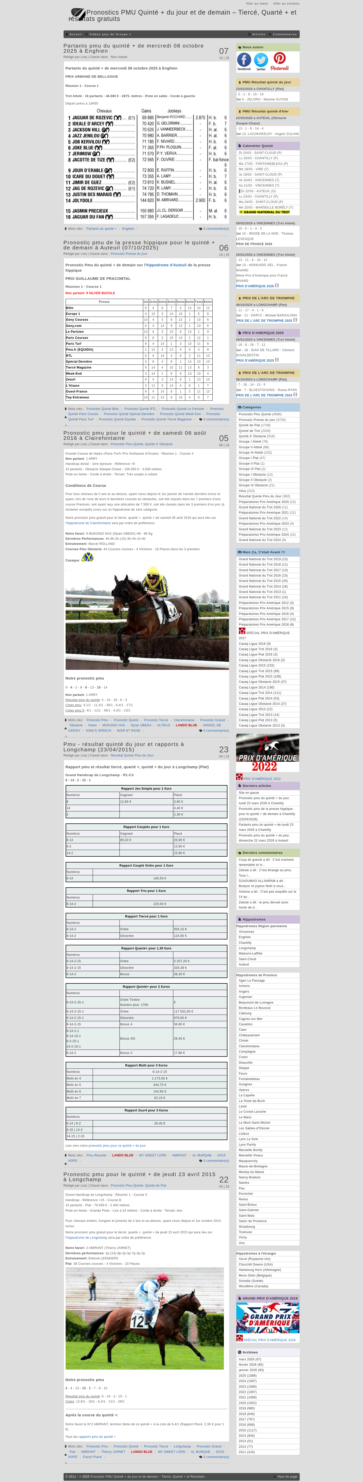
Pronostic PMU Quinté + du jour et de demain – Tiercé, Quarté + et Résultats (147, 1476)
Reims (243, 1199)
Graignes (245, 1084)
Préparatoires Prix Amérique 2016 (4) (266, 614)
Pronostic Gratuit (212, 720)
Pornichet (246, 1194)
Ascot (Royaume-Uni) (255, 1259)
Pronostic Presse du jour (129, 254)
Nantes (244, 1183)
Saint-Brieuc (248, 1205)
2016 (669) (247, 1425)
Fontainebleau (249, 1079)
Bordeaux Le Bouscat (255, 1008)
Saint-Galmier (249, 1210)
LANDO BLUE (186, 725)
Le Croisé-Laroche (252, 1111)
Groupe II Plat (249, 463)
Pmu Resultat (96, 1155)
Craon (243, 1057)
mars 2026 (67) (250, 1359)
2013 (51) (246, 1441)
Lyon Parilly (247, 1144)
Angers (244, 991)
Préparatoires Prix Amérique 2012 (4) (266, 603)
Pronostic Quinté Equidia (117, 419)
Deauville (246, 1062)
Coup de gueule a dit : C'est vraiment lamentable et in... (266, 862)
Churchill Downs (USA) (256, 1264)
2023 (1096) (248, 1386)
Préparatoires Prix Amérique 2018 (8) (266, 624)
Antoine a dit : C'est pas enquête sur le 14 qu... (268, 894)
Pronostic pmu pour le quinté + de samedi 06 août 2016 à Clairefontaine (135, 435)
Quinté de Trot (249, 431)
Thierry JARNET (113, 1452)
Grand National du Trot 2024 (260, 540)
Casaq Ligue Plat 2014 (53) (259, 698)
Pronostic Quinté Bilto (103, 409)
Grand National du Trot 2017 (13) (263, 570)
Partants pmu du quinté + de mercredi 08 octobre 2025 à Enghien (134, 48)
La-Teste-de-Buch (252, 1101)
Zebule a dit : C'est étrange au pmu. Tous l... (265, 872)
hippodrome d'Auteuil (166, 265)
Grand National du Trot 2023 (260, 529)
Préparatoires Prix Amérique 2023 (264, 523)
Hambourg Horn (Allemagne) (260, 1270)
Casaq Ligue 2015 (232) (257, 665)
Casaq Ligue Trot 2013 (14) (259, 715)
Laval (243, 1106)
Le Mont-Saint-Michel (254, 1122)
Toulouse (245, 1232)
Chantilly (245, 943)
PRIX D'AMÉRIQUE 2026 (255, 286)
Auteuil (244, 964)
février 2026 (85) (251, 1364)
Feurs (243, 1073)
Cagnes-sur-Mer (251, 1019)
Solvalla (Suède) (251, 1281)
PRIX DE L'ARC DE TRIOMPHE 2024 (264, 395)
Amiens (244, 986)
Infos (242, 491)
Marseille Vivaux (251, 1155)
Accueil (76, 34)
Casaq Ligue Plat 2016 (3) (258, 654)
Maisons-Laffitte (251, 953)
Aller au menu (257, 3)
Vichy (243, 1237)
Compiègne (247, 1051)
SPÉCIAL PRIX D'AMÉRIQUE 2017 (264, 635)
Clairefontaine (184, 720)
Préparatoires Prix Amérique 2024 (264, 534)
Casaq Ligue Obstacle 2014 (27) (263, 704)
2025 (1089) (248, 1375)
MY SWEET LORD (152, 1155)
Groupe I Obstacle (252, 474)
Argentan (245, 997)
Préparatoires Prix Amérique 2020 (264, 502)
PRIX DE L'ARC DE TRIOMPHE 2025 (264, 321)
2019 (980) (247, 1408)
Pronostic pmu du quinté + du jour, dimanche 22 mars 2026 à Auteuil (264, 838)
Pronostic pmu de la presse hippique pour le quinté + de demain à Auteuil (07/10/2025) (139, 244)
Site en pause (249, 793)
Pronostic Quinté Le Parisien (183, 409)
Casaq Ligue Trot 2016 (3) (258, 649)
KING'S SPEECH (98, 730)
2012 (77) (246, 1447)
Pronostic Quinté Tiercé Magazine (166, 419)
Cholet (244, 1040)
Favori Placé (92, 1457)
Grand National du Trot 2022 (260, 518)
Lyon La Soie (248, 1139)
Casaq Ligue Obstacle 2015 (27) (263, 682)
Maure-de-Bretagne (253, 1166)
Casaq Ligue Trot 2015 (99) (259, 671)
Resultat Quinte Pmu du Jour (132, 755)
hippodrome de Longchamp (87, 1237)
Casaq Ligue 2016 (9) (255, 644)
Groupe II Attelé (250, 447)
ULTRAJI (163, 725)
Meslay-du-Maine (251, 1172)
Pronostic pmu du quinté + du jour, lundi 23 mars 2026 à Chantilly (264, 800)
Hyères (244, 1090)
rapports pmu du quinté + (97, 1437)
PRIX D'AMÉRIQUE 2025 (255, 360)
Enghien (128, 229)
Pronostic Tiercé (156, 720)
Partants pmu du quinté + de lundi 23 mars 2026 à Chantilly (266, 827)
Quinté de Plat (155, 1185)
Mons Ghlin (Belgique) (255, 1275)
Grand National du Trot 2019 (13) (263, 559)
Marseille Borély (251, 1150)
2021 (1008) (248, 1397)
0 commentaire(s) (216, 229)
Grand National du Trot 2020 (260, 507)
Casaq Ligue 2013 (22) (256, 709)
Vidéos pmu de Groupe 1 (110, 34)
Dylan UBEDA (141, 725)
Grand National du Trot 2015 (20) (263, 581)
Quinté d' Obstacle (159, 444)
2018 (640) (247, 1414)
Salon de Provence (253, 1221)
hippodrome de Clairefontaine (89, 523)
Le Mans (245, 1117)
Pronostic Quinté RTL (140, 409)
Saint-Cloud (247, 959)
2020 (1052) (248, 1403)
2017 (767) (247, 1419)
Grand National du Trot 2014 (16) (263, 586)
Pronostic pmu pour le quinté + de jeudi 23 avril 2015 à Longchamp (140, 1176)
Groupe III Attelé (251, 452)
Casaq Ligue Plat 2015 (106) (260, 676)
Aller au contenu (286, 3)
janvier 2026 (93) (251, 1370)
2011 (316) (247, 1452)
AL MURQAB (202, 1155)
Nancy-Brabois (250, 1177)
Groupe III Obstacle (253, 485)
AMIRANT (179, 1155)
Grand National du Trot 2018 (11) (263, 564)
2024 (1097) (248, 1381)
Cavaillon (246, 1024)
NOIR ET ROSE (128, 730)
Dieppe (244, 1068)
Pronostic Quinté (126, 720)
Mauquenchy (248, 1161)
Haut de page (287, 1476)
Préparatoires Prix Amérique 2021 (264, 512)
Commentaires (285, 34)
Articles (258, 34)
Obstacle (76, 725)
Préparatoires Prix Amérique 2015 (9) (266, 608)
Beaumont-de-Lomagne (256, 1002)
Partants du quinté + (102, 229)
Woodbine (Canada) (254, 1286)
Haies (92, 725)
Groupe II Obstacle (253, 480)
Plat (73, 1452)
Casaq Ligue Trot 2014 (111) (260, 693)
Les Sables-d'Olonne (254, 1128)
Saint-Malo (247, 1215)
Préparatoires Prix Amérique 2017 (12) (267, 619)
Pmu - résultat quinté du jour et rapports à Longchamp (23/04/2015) (124, 746)
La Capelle (247, 1095)
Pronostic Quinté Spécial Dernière (129, 414)
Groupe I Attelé (250, 441)
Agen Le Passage (252, 980)
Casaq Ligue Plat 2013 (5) (258, 720)
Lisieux (244, 1133)
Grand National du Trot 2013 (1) (262, 592)
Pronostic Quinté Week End (180, 414)
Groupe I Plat (249, 458)
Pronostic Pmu (97, 720)
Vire (242, 1243)
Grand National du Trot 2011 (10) (263, 597)
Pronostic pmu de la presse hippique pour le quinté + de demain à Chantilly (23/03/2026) (267, 814)
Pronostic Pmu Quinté (127, 444)
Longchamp (182, 1446)
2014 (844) (247, 1436)
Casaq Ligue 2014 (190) (257, 687)
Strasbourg (247, 1226)
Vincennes (246, 932)
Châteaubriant (249, 1035)
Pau (242, 1188)
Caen (243, 1029)
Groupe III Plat (250, 469)
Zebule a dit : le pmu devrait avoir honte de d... (264, 905)
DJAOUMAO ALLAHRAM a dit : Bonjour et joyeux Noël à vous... (262, 883)
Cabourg (245, 1013)
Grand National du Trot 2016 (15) (263, 575)
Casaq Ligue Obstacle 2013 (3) (262, 725)
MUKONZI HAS (113, 725)
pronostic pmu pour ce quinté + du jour (117, 1145)
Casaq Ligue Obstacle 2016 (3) (262, 660)
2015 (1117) (248, 1430)
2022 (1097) (248, 1392)
